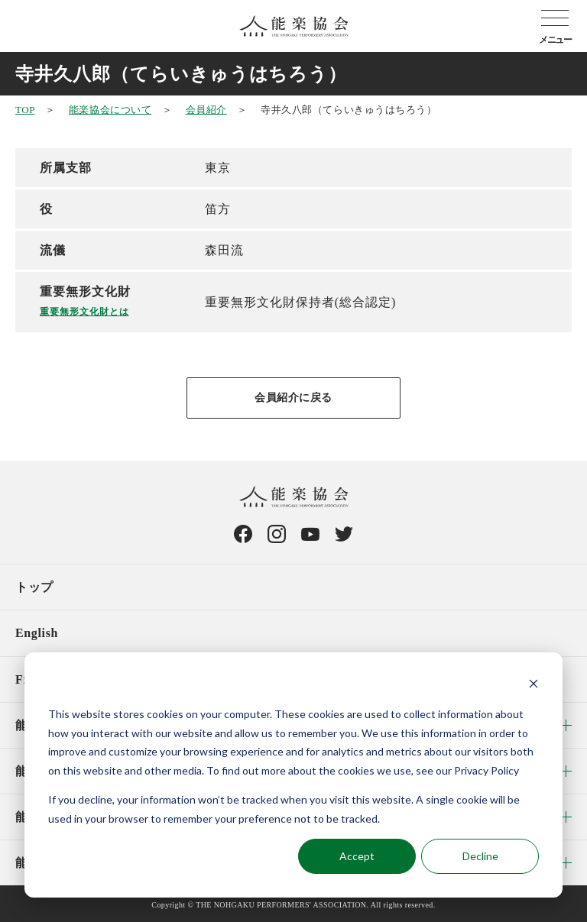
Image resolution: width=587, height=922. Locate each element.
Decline (480, 855)
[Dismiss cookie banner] (533, 685)
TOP (24, 109)
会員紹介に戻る (293, 397)
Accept (357, 855)
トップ (34, 587)
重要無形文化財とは (84, 311)
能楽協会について (110, 109)
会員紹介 (206, 109)
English (36, 632)
